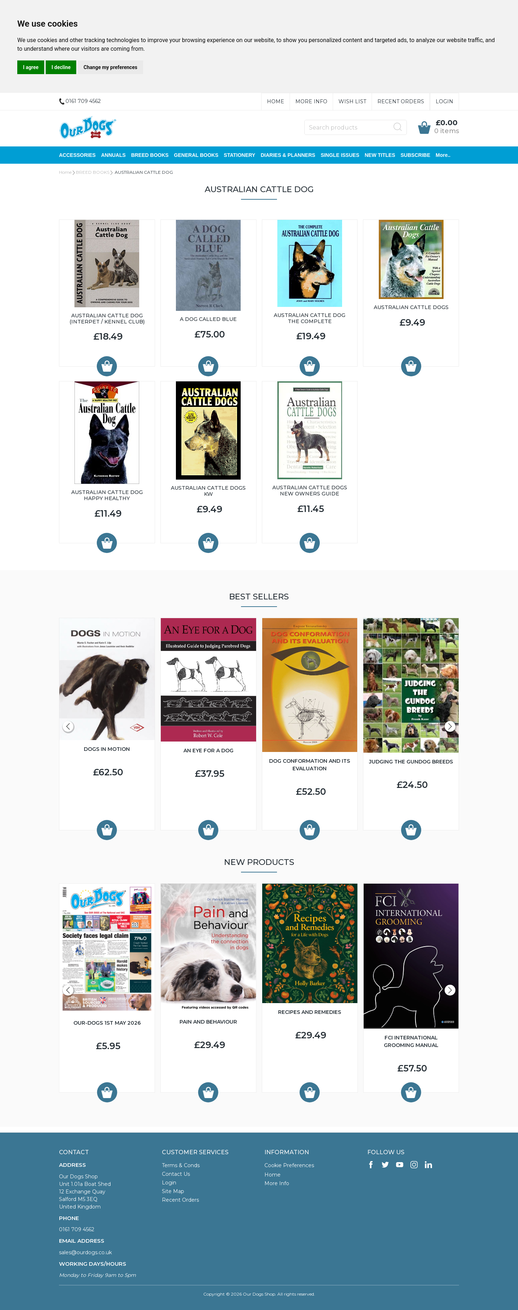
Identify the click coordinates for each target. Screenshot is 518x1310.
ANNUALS (113, 155)
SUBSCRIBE (415, 155)
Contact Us (176, 1174)
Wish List (352, 101)
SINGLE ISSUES (340, 155)
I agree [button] (30, 67)
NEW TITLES (380, 155)
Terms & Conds (181, 1165)
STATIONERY (239, 155)
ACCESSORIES (77, 155)
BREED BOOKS (149, 155)
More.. (443, 155)
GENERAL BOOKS (196, 155)
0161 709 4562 (76, 1229)
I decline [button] (61, 67)
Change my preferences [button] (110, 67)
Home (275, 101)
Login (444, 101)
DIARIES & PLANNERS (288, 155)
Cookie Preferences (289, 1165)
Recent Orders (400, 101)
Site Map (173, 1191)
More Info (311, 101)
